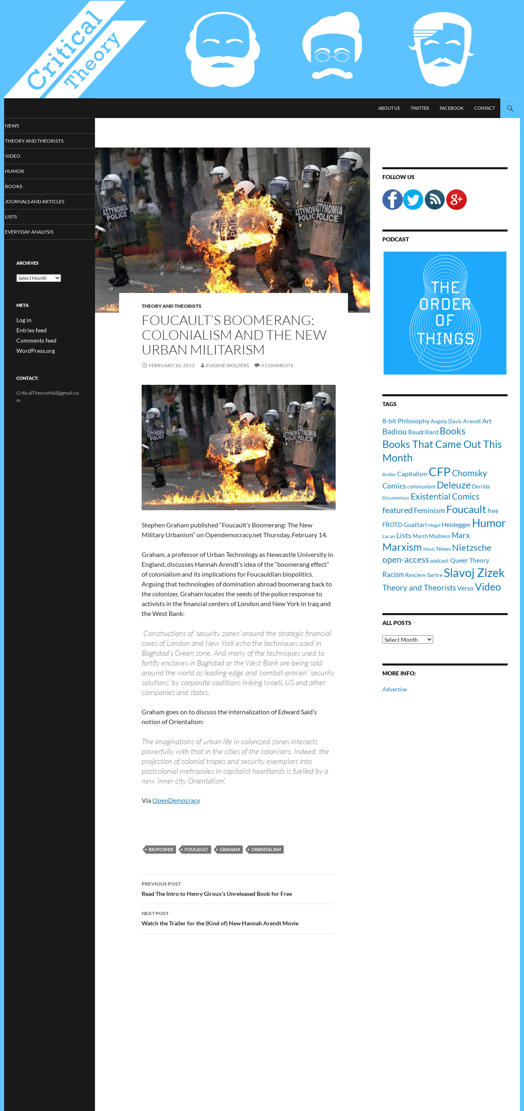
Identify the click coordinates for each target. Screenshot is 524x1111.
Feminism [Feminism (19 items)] (429, 510)
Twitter (420, 108)
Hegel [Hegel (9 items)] (434, 525)
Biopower (161, 849)
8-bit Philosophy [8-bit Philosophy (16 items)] (405, 421)
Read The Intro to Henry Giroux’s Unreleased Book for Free (239, 888)
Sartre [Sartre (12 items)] (435, 574)
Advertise (394, 689)
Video (23, 156)
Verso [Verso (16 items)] (465, 588)
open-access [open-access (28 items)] (405, 559)
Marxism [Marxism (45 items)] (402, 547)
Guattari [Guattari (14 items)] (415, 524)
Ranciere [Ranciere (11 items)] (415, 575)
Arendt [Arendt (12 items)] (472, 421)
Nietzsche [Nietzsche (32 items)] (472, 547)
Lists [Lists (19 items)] (403, 535)
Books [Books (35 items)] (452, 430)
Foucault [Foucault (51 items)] (466, 509)
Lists (21, 217)
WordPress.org (32, 351)
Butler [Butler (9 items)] (389, 474)
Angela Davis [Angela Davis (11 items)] (446, 421)
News (22, 125)
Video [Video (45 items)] (488, 586)
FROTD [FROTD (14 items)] (392, 524)
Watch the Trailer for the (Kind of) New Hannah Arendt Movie (239, 918)
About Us (389, 108)
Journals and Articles (43, 202)
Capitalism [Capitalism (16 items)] (412, 473)
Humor (25, 172)
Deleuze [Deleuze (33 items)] (454, 485)
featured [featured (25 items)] (397, 510)
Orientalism (266, 849)
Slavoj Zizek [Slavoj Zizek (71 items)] (474, 572)
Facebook (451, 108)
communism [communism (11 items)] (421, 486)
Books (24, 187)
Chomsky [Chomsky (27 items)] (469, 473)
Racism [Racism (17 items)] (393, 574)
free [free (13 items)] (493, 510)
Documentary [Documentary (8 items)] (395, 497)
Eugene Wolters (227, 365)
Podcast (395, 239)
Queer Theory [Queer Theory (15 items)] (469, 560)
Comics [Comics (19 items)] (394, 485)
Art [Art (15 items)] (487, 421)
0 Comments (277, 365)
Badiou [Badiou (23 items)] (394, 431)
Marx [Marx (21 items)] (461, 535)
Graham (230, 849)
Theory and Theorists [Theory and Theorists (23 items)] (419, 587)
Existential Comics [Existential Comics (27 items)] (445, 496)
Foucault (196, 849)
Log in (22, 321)
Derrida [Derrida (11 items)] (481, 486)
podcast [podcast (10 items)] (439, 561)
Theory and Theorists (171, 306)
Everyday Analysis (37, 233)
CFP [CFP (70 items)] (440, 471)
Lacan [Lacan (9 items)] (388, 536)
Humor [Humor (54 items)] (489, 522)
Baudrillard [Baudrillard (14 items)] (423, 432)
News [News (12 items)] (443, 548)
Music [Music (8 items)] (429, 549)
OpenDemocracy (176, 800)
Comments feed (33, 341)
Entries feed (29, 331)
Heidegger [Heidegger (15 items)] (456, 524)
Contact (484, 108)
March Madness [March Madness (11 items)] (431, 536)
